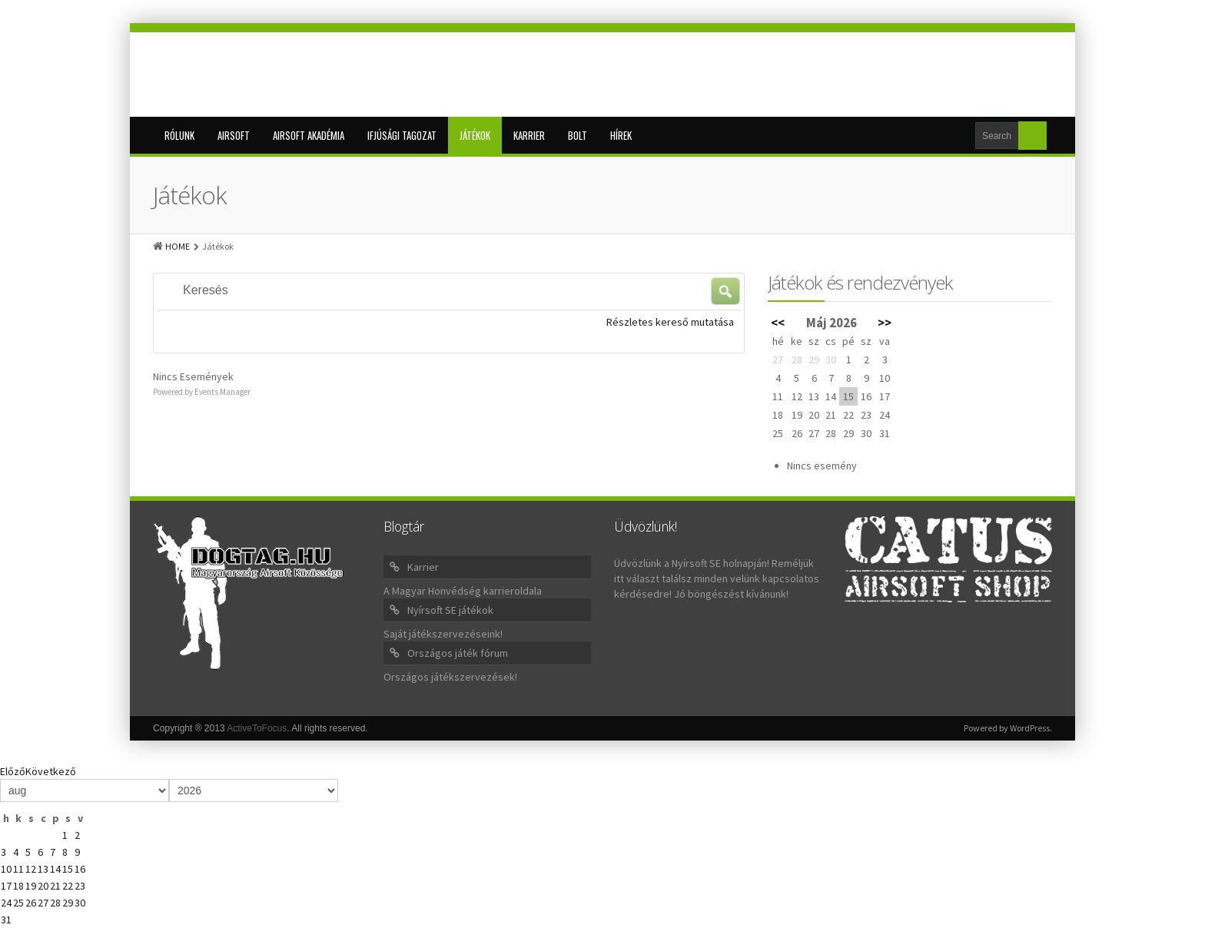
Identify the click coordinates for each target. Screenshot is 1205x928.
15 (67, 869)
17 (6, 886)
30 (80, 903)
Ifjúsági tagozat (402, 135)
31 (6, 919)
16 (80, 869)
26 (30, 903)
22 (67, 886)
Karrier (529, 135)
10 (6, 869)
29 (67, 903)
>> (884, 322)
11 (18, 869)
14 (55, 869)
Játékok (475, 135)
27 (43, 903)
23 (80, 886)
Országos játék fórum (457, 653)
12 (30, 869)
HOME (177, 246)
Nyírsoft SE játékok (450, 610)
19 (30, 886)
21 (55, 886)
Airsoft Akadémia (308, 135)
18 (18, 886)
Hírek (621, 135)
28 (55, 903)
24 (6, 903)
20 (43, 886)
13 (43, 869)
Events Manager (222, 391)
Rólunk (179, 135)
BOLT (577, 135)
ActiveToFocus (257, 728)
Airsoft (233, 135)
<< (778, 322)
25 (18, 903)
